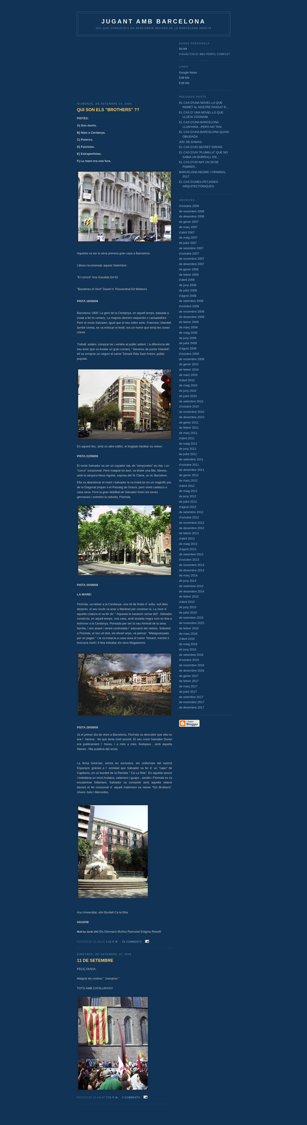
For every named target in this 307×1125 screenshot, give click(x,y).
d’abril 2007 (187, 232)
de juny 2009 (187, 338)
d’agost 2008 (187, 295)
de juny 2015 (187, 607)
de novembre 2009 (191, 359)
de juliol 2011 (188, 454)
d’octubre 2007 (189, 253)
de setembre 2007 (191, 248)
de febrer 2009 (189, 322)
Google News (188, 72)
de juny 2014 (187, 580)
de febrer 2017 (189, 681)
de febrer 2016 (189, 628)
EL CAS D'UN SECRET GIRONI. (201, 147)
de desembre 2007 (191, 264)
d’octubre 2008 (189, 306)
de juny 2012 (187, 496)
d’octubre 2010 (189, 406)
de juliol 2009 (188, 343)
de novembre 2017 (191, 702)
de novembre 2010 (191, 412)
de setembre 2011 (191, 459)
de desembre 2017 (191, 707)
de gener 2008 (189, 269)
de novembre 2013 (191, 565)
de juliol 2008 (188, 290)
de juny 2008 (187, 285)
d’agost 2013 (187, 549)
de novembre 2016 (191, 665)
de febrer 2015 (189, 596)
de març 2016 (188, 633)
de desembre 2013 (191, 570)
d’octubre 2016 (189, 660)
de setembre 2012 (191, 512)
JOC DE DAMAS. (191, 142)
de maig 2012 (188, 491)
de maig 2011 (188, 443)
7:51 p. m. (112, 1097)
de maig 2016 (188, 644)
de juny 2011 (187, 448)
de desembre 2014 (191, 591)
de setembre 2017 (191, 697)
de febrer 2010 (189, 369)
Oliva (183, 49)
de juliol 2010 (188, 396)
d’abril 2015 (187, 602)
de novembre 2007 (191, 258)
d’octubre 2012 (189, 517)
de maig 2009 (188, 332)
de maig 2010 (188, 385)
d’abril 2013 (187, 538)
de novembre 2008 (191, 311)
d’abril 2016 (187, 638)
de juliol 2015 (188, 612)
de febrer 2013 (189, 533)
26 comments (132, 942)
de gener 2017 (189, 676)
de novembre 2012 (191, 522)
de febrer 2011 (189, 427)
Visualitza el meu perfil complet (204, 54)
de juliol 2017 (188, 691)
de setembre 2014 (191, 586)
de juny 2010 (187, 390)
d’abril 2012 (187, 486)
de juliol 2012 (188, 501)
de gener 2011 (189, 422)
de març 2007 (188, 227)
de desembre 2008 (191, 317)
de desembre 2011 (191, 470)
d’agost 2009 (187, 348)
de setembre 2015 (191, 617)
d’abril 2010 (187, 380)
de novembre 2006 (191, 211)
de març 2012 (188, 480)
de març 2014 (188, 575)
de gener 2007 (189, 221)
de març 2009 (188, 327)
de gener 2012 (189, 475)
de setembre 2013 (191, 554)
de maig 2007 (188, 237)
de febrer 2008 (189, 274)
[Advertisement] (125, 68)
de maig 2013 (188, 544)
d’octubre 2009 (189, 354)
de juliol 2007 (188, 243)
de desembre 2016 (191, 670)
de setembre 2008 (191, 301)
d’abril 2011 (187, 438)
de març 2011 (188, 433)
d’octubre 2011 (189, 464)
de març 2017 (188, 686)
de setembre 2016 (191, 654)
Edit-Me (184, 77)
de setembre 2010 (191, 401)
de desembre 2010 (191, 417)
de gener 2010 (189, 364)
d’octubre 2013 (189, 559)
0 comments (131, 1097)
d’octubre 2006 (189, 206)
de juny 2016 (187, 649)
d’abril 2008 (187, 279)
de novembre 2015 (191, 623)
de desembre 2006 (191, 216)
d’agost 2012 (187, 507)
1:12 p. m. (112, 942)
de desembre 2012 (191, 528)
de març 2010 (188, 375)
